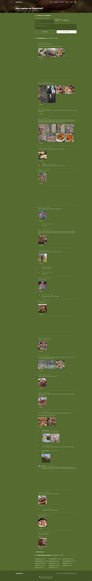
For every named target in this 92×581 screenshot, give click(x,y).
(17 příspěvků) (69, 561)
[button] (45, 31)
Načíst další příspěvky (40, 551)
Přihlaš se (57, 20)
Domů (51, 2)
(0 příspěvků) (40, 558)
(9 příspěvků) (54, 561)
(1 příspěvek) (68, 558)
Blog (75, 573)
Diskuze (71, 2)
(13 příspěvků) (55, 558)
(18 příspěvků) (41, 563)
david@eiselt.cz (49, 578)
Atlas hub (62, 2)
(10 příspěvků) (42, 561)
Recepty (66, 2)
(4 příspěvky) (40, 565)
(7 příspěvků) (54, 565)
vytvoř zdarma (65, 20)
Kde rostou (56, 2)
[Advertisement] (24, 32)
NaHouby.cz (19, 2)
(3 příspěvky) (53, 567)
